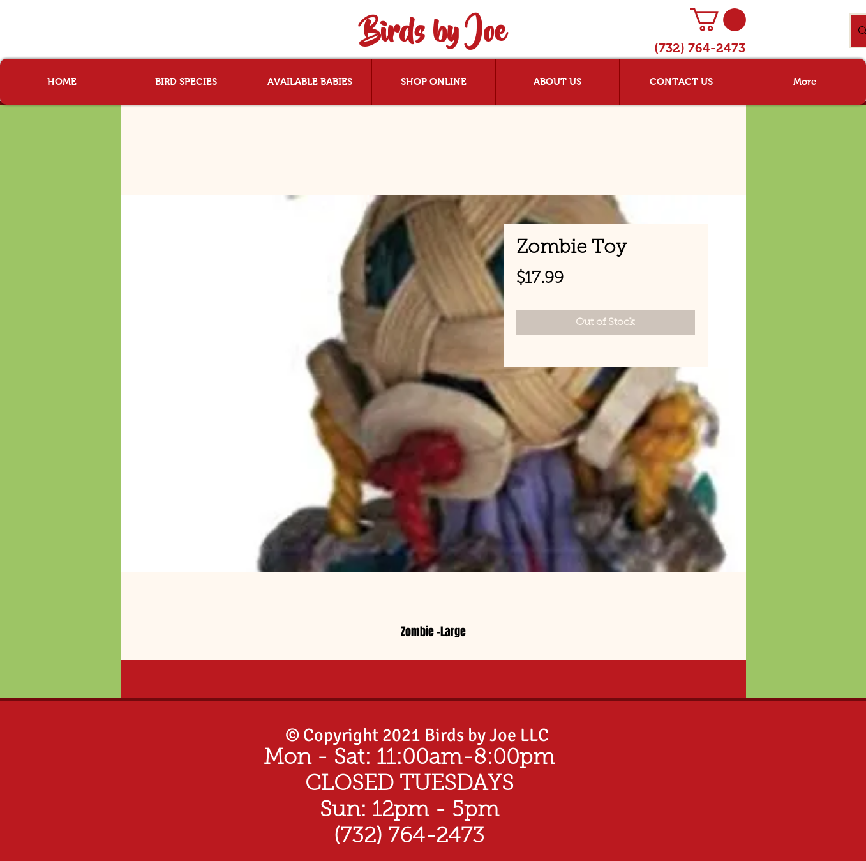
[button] (718, 19)
